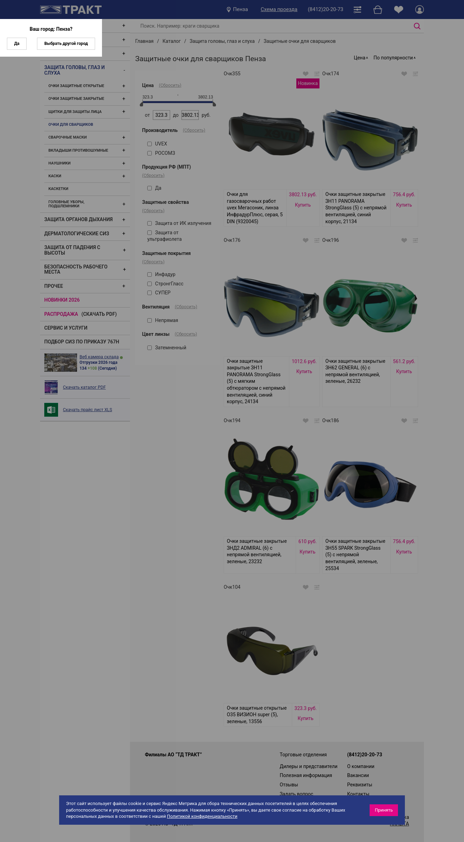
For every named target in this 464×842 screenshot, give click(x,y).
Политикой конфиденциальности (202, 816)
